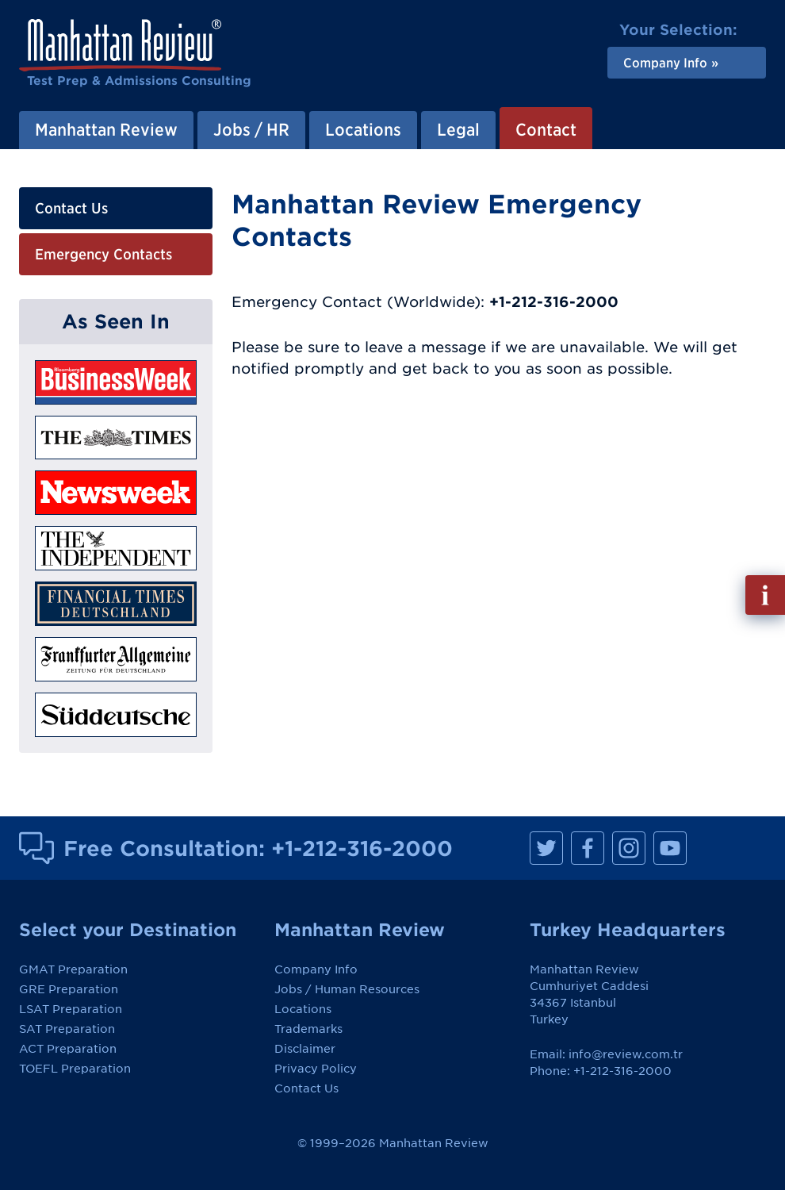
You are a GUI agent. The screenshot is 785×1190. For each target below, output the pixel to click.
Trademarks (308, 1029)
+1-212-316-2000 (362, 848)
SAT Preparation (67, 1029)
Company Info (316, 969)
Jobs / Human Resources (346, 989)
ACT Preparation (68, 1048)
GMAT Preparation (73, 969)
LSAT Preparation (70, 1009)
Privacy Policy (315, 1068)
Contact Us (71, 208)
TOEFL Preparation (75, 1068)
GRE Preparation (68, 989)
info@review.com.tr (626, 1054)
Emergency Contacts (103, 254)
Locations (302, 1009)
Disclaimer (304, 1048)
